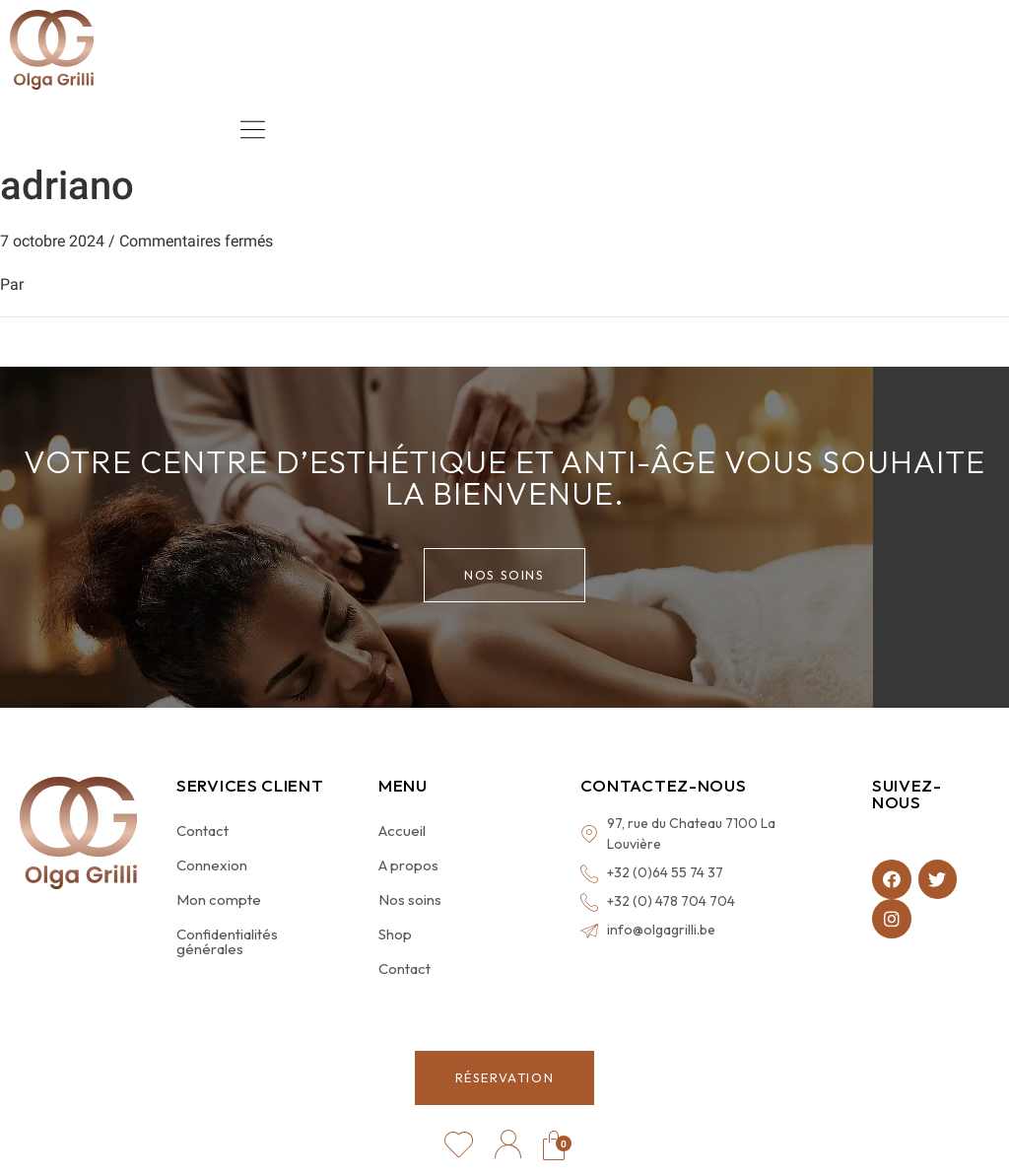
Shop (395, 934)
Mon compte (218, 899)
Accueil (402, 830)
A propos (408, 865)
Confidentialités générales (227, 941)
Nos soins (409, 899)
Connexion (211, 865)
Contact (202, 830)
